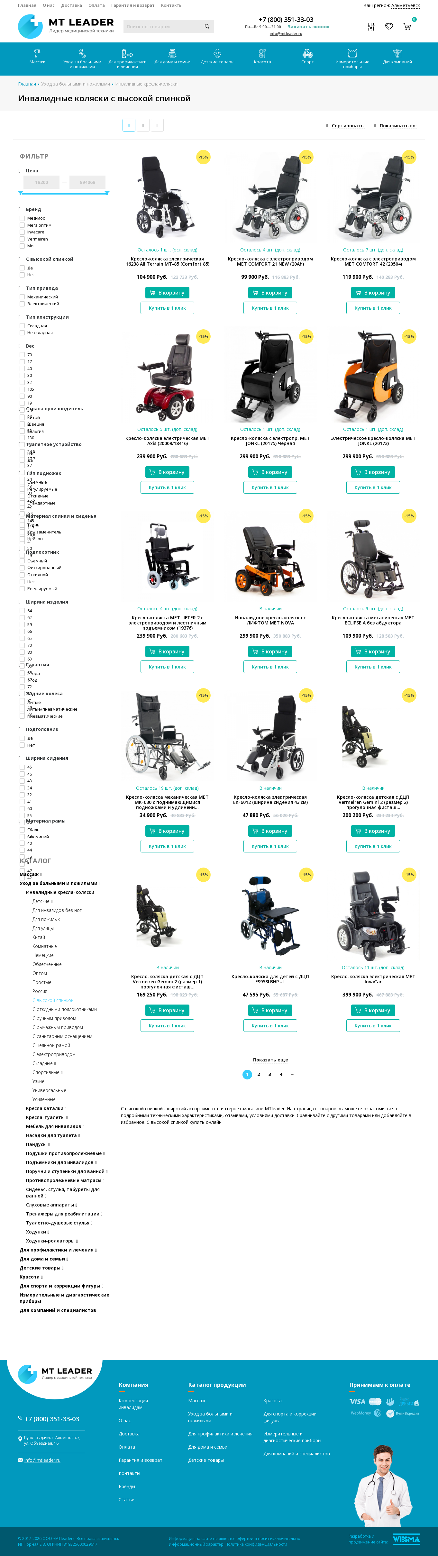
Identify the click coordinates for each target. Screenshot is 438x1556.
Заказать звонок (308, 26)
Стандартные (38, 503)
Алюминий (34, 837)
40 (26, 368)
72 (26, 686)
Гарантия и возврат (133, 5)
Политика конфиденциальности (256, 1544)
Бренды (127, 1486)
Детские (42, 901)
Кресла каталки (46, 1108)
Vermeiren (34, 239)
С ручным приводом (54, 1018)
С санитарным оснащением (62, 1036)
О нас (49, 5)
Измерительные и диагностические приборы (64, 1298)
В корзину (167, 292)
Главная (27, 5)
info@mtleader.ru (286, 33)
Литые (30, 702)
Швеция (32, 424)
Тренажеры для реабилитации (64, 1214)
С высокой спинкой (53, 1000)
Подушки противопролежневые (65, 1153)
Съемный (33, 561)
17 (26, 361)
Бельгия (32, 431)
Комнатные (44, 946)
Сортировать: (348, 126)
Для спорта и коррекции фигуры (62, 1286)
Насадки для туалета (53, 1135)
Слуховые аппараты (51, 1205)
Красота (262, 57)
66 (26, 631)
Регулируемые (38, 489)
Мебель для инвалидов (55, 1126)
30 (26, 375)
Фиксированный (40, 567)
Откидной (34, 575)
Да (26, 268)
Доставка (71, 5)
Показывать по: (398, 126)
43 (26, 781)
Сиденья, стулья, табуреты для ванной (63, 1192)
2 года (30, 673)
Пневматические (41, 716)
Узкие (38, 1081)
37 (26, 465)
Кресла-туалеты (47, 1117)
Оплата (96, 5)
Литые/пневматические (49, 709)
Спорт (307, 57)
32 (26, 382)
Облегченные (47, 964)
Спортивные (47, 1072)
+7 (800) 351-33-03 (286, 19)
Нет (27, 275)
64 (26, 611)
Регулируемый (38, 588)
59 (26, 624)
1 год (28, 680)
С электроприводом (54, 1054)
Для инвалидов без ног (57, 910)
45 (26, 767)
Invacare (32, 232)
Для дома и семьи (172, 57)
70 (26, 355)
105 (27, 389)
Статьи (126, 1500)
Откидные (34, 496)
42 (26, 507)
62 (26, 617)
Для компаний (397, 57)
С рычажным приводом (57, 1027)
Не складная (36, 332)
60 (26, 808)
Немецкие (43, 955)
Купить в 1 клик (167, 308)
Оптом (39, 973)
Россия (39, 991)
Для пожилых (46, 919)
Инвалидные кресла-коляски (146, 84)
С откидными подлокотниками (64, 1009)
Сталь (30, 830)
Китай (30, 417)
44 (26, 850)
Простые (41, 982)
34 (26, 788)
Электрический (39, 303)
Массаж (37, 57)
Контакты (172, 5)
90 (26, 396)
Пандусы (38, 1144)
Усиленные (44, 1099)
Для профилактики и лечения (127, 59)
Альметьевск (405, 5)
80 (26, 652)
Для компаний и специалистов (59, 1310)
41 (26, 802)
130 (27, 438)
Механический (39, 297)
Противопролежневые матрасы (65, 1180)
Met (27, 246)
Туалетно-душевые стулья (59, 1223)
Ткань (30, 525)
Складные (44, 1063)
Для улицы (43, 928)
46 (26, 774)
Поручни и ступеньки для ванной (67, 1171)
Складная (33, 326)
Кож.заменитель (40, 532)
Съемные (33, 482)
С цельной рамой (51, 1045)
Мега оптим (35, 225)
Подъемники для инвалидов (61, 1162)
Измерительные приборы (353, 59)
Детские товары (217, 57)
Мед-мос (32, 218)
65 (26, 638)
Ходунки (37, 1232)
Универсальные (49, 1090)
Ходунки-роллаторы (52, 1241)
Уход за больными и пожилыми (82, 59)
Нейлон (31, 538)
